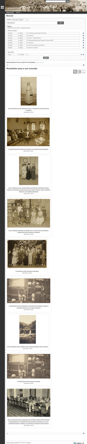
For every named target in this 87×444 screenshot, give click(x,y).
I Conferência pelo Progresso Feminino (27, 271)
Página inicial (10, 12)
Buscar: (9, 19)
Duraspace (28, 442)
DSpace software (10, 442)
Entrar (84, 2)
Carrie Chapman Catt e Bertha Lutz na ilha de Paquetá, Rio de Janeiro (27, 346)
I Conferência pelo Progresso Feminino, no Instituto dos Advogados (28, 149)
